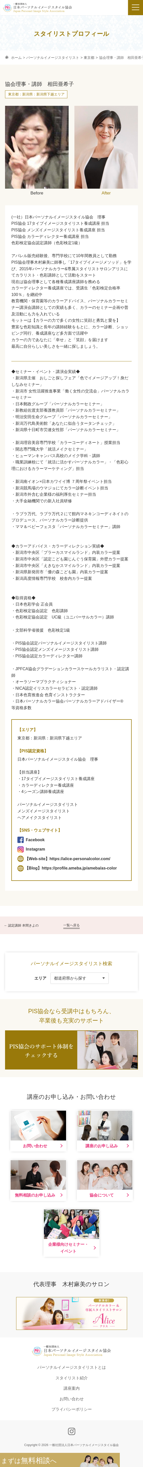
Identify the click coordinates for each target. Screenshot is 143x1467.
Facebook (31, 840)
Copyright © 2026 (71, 1445)
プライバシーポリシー (71, 1409)
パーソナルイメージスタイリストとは (71, 1367)
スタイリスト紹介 (71, 1378)
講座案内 (72, 1388)
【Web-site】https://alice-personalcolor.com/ (63, 859)
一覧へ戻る (71, 925)
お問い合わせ (72, 1399)
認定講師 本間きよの (23, 925)
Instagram (31, 849)
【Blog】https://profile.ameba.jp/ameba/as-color (67, 868)
